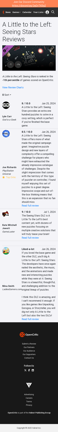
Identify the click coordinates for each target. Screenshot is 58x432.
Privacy (29, 405)
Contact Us (29, 358)
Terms (29, 401)
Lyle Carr (7, 116)
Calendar (27, 12)
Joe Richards (9, 167)
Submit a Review (29, 344)
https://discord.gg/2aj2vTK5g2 (29, 5)
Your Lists (38, 12)
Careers (29, 398)
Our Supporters (29, 354)
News (8, 12)
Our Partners (29, 347)
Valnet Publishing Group (39, 413)
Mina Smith (8, 286)
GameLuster (8, 231)
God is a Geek (9, 119)
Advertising (29, 394)
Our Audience (29, 351)
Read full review (30, 205)
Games (15, 12)
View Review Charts (13, 87)
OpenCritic (12, 413)
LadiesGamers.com (12, 289)
